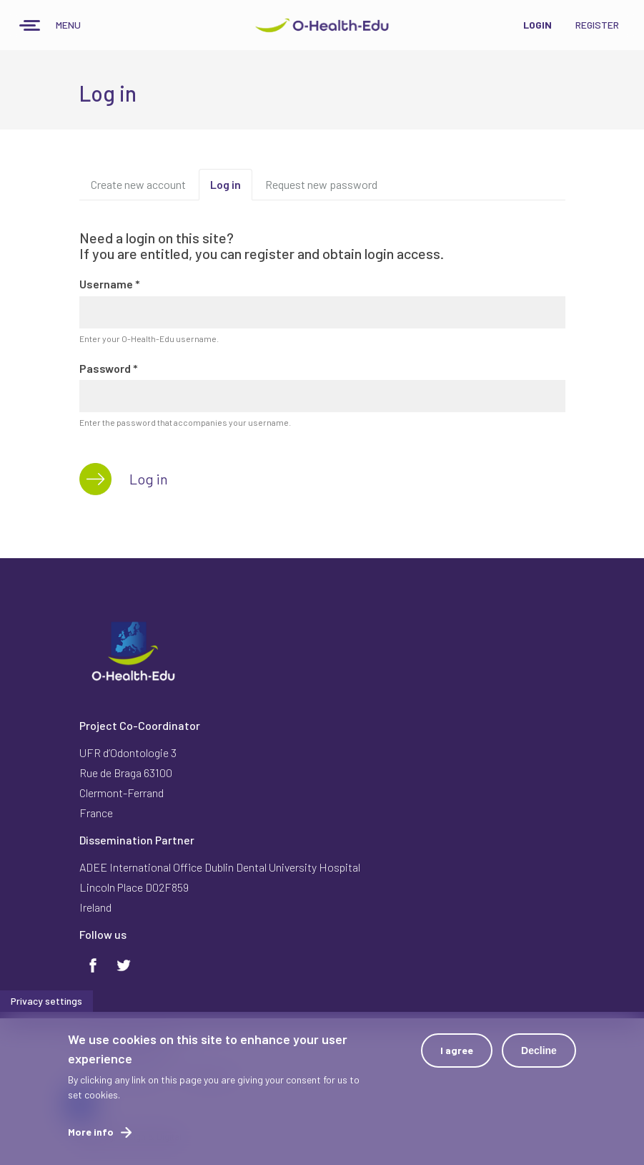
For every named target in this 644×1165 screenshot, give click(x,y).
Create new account (138, 184)
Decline (539, 1057)
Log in (231, 189)
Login (537, 25)
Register (597, 25)
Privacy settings (46, 1007)
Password (108, 368)
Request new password (321, 184)
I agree (456, 1057)
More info (91, 1138)
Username (109, 284)
